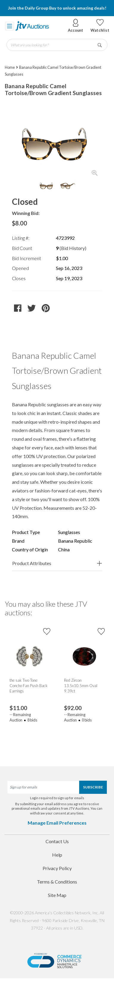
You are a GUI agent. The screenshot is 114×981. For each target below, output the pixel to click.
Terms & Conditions (57, 881)
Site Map (57, 895)
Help (57, 855)
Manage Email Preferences (57, 823)
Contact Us (57, 841)
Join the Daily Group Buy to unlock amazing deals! (57, 7)
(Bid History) (73, 248)
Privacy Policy (57, 868)
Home (10, 67)
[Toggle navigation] (9, 25)
